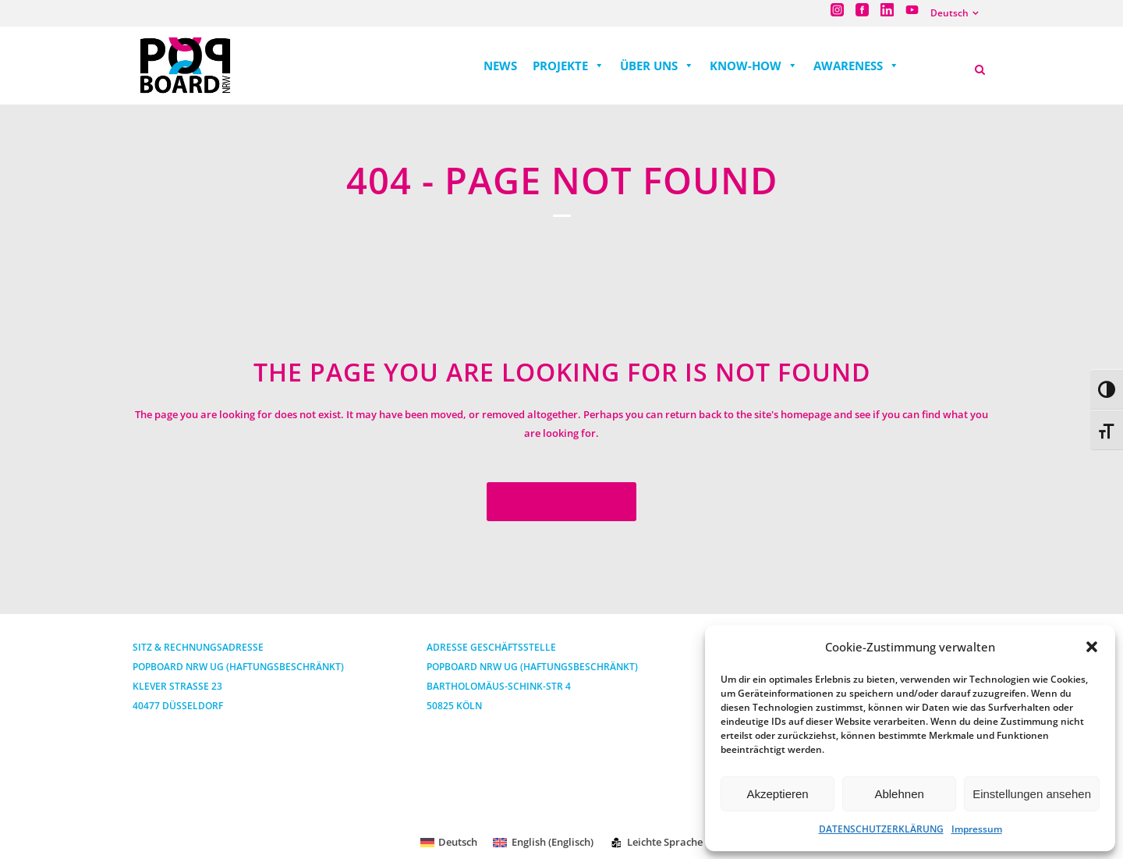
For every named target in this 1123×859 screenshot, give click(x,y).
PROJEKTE (568, 66)
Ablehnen (898, 793)
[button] (1092, 647)
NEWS (500, 65)
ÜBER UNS (657, 66)
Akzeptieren (777, 793)
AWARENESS (856, 66)
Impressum (976, 829)
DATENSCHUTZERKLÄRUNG (881, 829)
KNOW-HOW (754, 66)
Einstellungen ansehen (1031, 793)
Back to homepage (561, 501)
